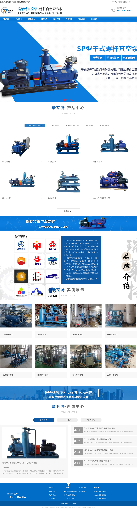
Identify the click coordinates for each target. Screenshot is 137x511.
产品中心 (19, 19)
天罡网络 (82, 491)
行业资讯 (67, 420)
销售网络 (69, 19)
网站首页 (6, 19)
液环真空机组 (104, 125)
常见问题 (91, 420)
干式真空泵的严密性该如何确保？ (97, 461)
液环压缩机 (89, 125)
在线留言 (121, 2)
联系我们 (127, 2)
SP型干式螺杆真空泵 (35, 125)
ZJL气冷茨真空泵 (70, 498)
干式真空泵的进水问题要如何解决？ (98, 439)
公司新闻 (43, 420)
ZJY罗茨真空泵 (54, 125)
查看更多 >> (65, 211)
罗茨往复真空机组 (100, 498)
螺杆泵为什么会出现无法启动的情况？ (99, 450)
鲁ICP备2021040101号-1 (86, 507)
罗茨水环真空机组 (100, 495)
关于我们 (114, 2)
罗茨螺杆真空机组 (72, 125)
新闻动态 (44, 19)
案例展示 (31, 19)
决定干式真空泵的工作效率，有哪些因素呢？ (20, 463)
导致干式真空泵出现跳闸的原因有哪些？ (100, 428)
